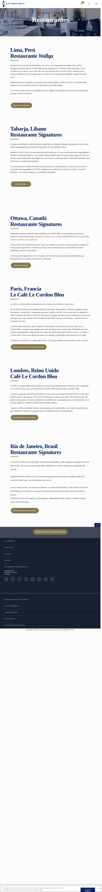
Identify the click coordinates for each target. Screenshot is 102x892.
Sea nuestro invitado (21, 105)
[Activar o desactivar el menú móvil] (96, 4)
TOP (97, 525)
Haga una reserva (21, 265)
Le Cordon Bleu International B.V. (50, 630)
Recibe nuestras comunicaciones (50, 532)
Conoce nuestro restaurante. (24, 510)
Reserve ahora (21, 184)
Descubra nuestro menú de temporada (28, 347)
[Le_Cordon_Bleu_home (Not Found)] (13, 4)
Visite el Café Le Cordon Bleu (24, 417)
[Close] (100, 888)
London (27, 388)
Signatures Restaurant (45, 236)
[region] (51, 888)
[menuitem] (81, 4)
